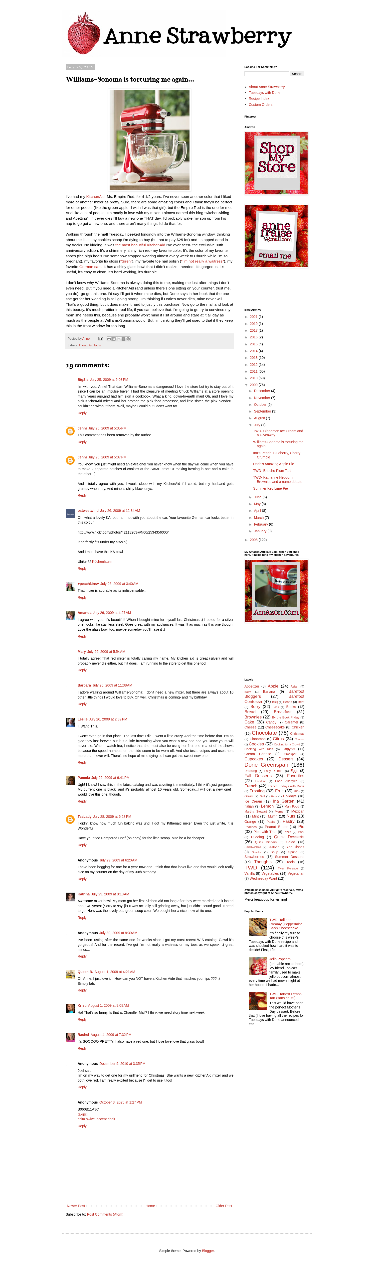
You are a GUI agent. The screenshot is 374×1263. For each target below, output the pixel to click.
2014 (254, 351)
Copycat (288, 749)
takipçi (83, 1114)
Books (291, 707)
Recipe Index (259, 99)
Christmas (297, 733)
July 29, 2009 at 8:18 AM (110, 894)
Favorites (295, 775)
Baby (247, 691)
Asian (295, 686)
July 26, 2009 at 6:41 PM (110, 778)
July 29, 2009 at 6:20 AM (118, 860)
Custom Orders (261, 105)
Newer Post (76, 1206)
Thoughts (85, 345)
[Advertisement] (266, 650)
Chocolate (264, 733)
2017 (254, 330)
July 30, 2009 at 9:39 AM (118, 933)
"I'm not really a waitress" (202, 261)
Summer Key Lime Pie (270, 488)
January (260, 531)
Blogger (208, 1251)
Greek (248, 796)
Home (150, 1206)
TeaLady (85, 817)
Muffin (272, 816)
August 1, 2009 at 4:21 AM (114, 972)
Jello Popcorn (280, 959)
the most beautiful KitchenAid (140, 245)
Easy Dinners (273, 771)
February (261, 524)
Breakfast (283, 711)
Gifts (297, 791)
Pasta (271, 822)
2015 (254, 344)
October (260, 405)
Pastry (289, 821)
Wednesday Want (263, 878)
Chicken (298, 727)
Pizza (287, 832)
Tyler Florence (288, 868)
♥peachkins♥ (88, 584)
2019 (254, 324)
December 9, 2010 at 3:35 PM (122, 1064)
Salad (290, 842)
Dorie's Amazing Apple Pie (273, 464)
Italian (249, 806)
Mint (255, 816)
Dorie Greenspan (266, 765)
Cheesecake (275, 727)
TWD (250, 867)
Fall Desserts (258, 775)
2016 (254, 337)
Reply (82, 413)
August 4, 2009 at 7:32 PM (111, 1035)
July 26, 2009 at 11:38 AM (112, 685)
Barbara (84, 685)
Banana (269, 692)
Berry (255, 706)
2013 (254, 358)
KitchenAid (95, 196)
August (260, 418)
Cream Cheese (257, 754)
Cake (249, 722)
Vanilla (249, 873)
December (262, 391)
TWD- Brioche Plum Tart (272, 471)
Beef (301, 702)
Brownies (253, 717)
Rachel (83, 1035)
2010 (254, 378)
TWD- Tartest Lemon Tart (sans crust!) (285, 996)
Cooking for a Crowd (287, 744)
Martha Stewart (255, 811)
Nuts (291, 816)
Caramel (291, 722)
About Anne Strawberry (267, 87)
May (257, 504)
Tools (97, 345)
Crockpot (290, 754)
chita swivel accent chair (96, 1119)
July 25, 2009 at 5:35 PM (107, 428)
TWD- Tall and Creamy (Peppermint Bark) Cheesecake (285, 924)
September (263, 411)
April (258, 511)
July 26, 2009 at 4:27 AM (112, 613)
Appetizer (251, 686)
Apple (273, 686)
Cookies (256, 744)
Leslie (83, 719)
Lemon (267, 806)
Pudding (257, 837)
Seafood (273, 847)
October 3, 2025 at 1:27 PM (120, 1102)
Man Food (292, 806)
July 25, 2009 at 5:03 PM (109, 380)
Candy (271, 722)
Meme (279, 811)
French (250, 786)
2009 (254, 385)
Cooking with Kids (258, 749)
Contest (299, 739)
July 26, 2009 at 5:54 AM (106, 652)
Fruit (279, 791)
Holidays (290, 796)
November (262, 398)
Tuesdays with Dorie (264, 93)
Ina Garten (283, 801)
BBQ (275, 702)
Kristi (82, 1005)
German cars (90, 267)
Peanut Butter (276, 827)
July (257, 425)
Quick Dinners (266, 842)
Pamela (84, 778)
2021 (254, 317)
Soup (274, 852)
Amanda (84, 613)
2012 (254, 365)
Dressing (250, 771)
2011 (254, 371)
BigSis (83, 380)
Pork (301, 832)
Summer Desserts (289, 857)
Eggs (294, 771)
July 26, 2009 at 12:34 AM (120, 511)
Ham (274, 796)
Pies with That (264, 832)
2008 (254, 540)
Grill (262, 796)
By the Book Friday (285, 717)
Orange (250, 822)
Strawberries (254, 857)
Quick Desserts (289, 837)
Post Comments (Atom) (105, 1214)
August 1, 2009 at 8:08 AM (108, 1005)
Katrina (84, 894)
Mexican (297, 811)
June (258, 497)
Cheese (250, 727)
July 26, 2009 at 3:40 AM (119, 584)
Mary (82, 652)
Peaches (250, 827)
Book (276, 706)
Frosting (257, 791)
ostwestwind (88, 511)
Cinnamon (258, 739)
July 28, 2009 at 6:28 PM (112, 817)
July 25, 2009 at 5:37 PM (107, 457)
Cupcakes (253, 759)
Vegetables (270, 873)
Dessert (285, 759)
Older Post (224, 1206)
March (259, 518)
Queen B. (85, 972)
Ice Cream (253, 801)
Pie (301, 826)
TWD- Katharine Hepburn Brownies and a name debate (277, 479)
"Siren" (126, 261)
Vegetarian (296, 873)
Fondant (260, 781)
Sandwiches (252, 847)
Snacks (256, 852)
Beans (287, 702)
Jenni (82, 428)
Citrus (278, 738)
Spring (292, 852)
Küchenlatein (102, 561)
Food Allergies (286, 781)
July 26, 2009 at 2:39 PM (108, 719)
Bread (250, 711)
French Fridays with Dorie (286, 786)
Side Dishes (294, 847)
